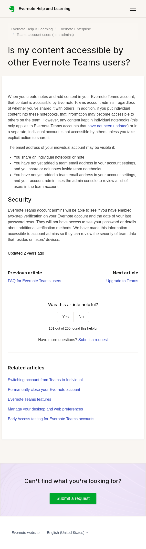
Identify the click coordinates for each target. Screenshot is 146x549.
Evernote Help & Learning (32, 29)
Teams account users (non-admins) (45, 34)
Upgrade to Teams (122, 281)
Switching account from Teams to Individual (45, 380)
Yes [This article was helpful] (65, 317)
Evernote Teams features (29, 399)
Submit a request (93, 340)
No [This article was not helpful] (81, 317)
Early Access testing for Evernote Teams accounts (51, 419)
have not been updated (107, 126)
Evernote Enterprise (75, 29)
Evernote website (25, 532)
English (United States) (68, 532)
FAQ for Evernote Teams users (34, 281)
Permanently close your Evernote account (44, 390)
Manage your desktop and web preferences (45, 409)
